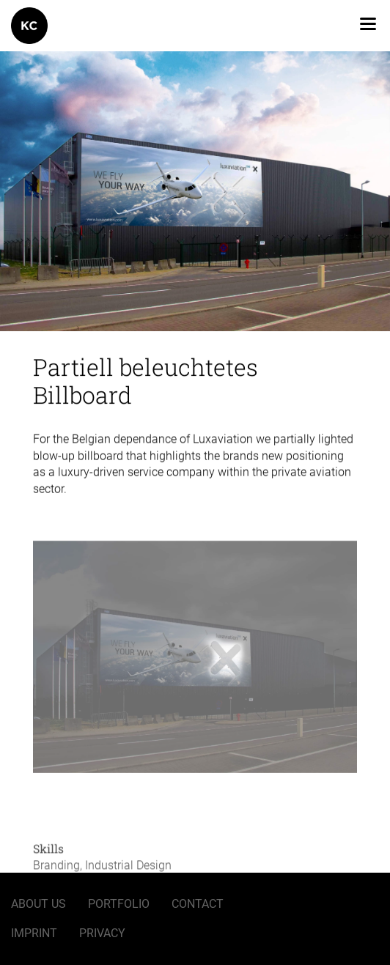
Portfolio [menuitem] (119, 904)
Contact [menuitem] (198, 904)
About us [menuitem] (38, 904)
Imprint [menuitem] (34, 933)
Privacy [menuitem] (102, 933)
